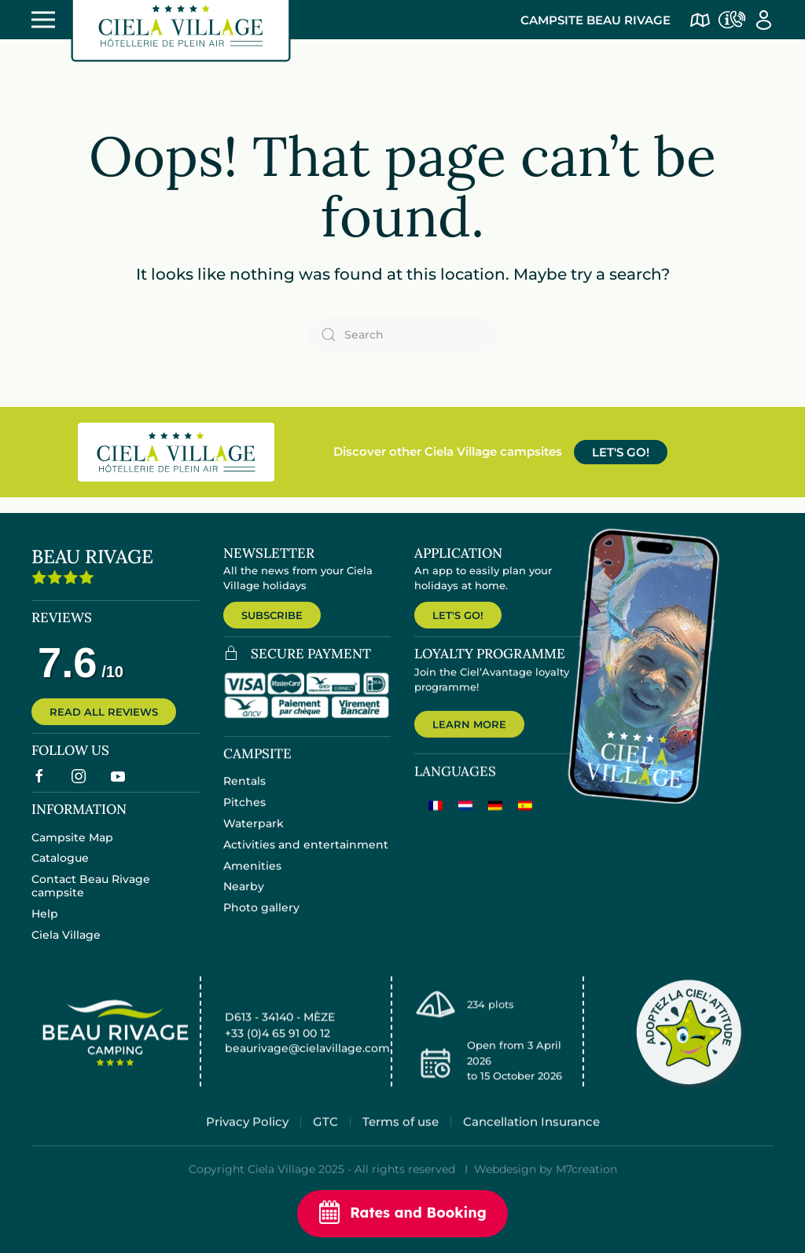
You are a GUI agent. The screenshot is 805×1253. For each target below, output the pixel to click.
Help (44, 925)
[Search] (402, 334)
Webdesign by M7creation (545, 1188)
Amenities (252, 877)
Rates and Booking (402, 1213)
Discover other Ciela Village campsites (447, 451)
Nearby (243, 899)
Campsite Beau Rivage (595, 20)
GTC (325, 1140)
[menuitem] (435, 820)
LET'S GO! (620, 452)
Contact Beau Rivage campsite (90, 896)
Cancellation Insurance (531, 1140)
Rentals (244, 793)
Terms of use (400, 1140)
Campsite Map (72, 848)
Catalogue (60, 869)
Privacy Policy (247, 1140)
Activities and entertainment (305, 857)
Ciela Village (66, 946)
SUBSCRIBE (272, 615)
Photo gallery (261, 920)
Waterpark (253, 836)
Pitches (244, 815)
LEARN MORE (469, 738)
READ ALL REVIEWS (104, 719)
